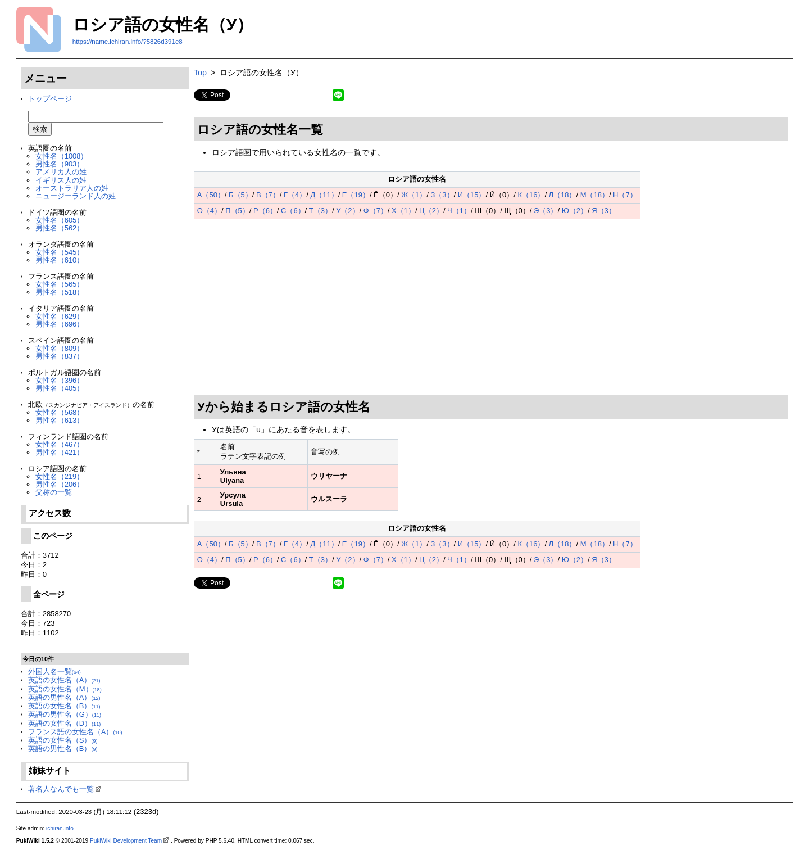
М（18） (594, 195)
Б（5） (240, 195)
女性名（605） (59, 220)
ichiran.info (60, 828)
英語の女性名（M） (65, 689)
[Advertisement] (491, 307)
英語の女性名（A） (64, 680)
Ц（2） (431, 210)
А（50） (211, 195)
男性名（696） (59, 324)
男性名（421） (59, 452)
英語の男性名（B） (63, 748)
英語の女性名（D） (64, 723)
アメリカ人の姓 (61, 172)
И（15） (472, 195)
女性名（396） (59, 380)
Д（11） (324, 195)
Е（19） (356, 195)
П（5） (237, 210)
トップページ (50, 98)
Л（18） (562, 195)
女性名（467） (59, 444)
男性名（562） (59, 228)
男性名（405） (59, 388)
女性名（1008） (61, 156)
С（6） (293, 210)
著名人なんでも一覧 (61, 789)
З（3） (442, 195)
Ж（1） (413, 195)
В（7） (268, 195)
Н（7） (625, 195)
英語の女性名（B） (64, 706)
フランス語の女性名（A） (75, 731)
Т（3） (320, 210)
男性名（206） (59, 484)
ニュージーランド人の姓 (75, 196)
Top (200, 72)
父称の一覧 (53, 492)
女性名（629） (59, 316)
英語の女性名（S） (63, 740)
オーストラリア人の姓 (71, 188)
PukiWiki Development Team (126, 841)
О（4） (209, 210)
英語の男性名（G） (64, 714)
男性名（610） (59, 260)
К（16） (530, 195)
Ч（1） (459, 210)
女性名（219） (59, 476)
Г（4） (295, 195)
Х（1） (403, 210)
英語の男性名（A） (64, 697)
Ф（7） (375, 210)
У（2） (347, 210)
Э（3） (546, 210)
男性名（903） (59, 164)
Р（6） (265, 210)
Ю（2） (575, 210)
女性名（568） (59, 412)
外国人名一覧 (54, 671)
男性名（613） (59, 420)
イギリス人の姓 (61, 180)
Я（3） (604, 210)
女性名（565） (59, 284)
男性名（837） (59, 356)
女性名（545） (59, 252)
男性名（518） (59, 292)
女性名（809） (59, 348)
